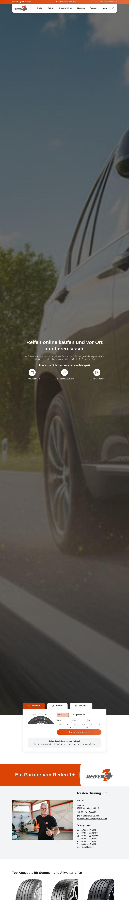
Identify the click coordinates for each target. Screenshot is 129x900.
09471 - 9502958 (88, 812)
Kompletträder (65, 8)
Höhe (74, 720)
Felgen (51, 8)
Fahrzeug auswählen (86, 744)
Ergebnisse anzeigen (79, 732)
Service (93, 8)
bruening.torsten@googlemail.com (92, 818)
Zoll (88, 720)
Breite (59, 720)
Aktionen (81, 8)
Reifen (40, 8)
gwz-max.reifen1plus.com (88, 816)
